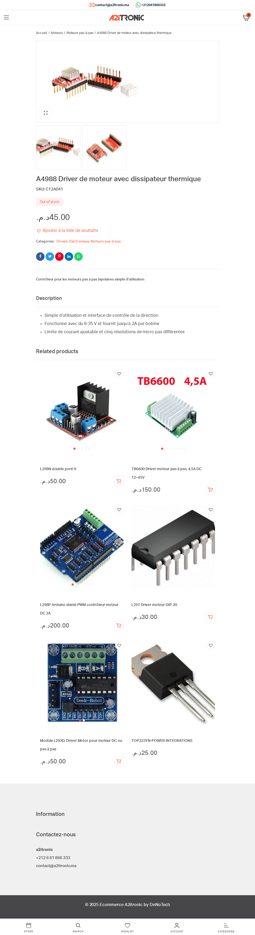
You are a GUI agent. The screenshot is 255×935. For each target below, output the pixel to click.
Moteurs (57, 32)
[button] (45, 113)
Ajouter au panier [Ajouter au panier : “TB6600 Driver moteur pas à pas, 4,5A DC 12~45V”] (210, 490)
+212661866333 (153, 5)
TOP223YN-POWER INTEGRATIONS (161, 741)
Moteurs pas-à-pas (80, 32)
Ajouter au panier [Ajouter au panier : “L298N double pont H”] (118, 482)
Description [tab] (49, 299)
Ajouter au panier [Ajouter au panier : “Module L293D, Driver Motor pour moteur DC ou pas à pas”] (118, 762)
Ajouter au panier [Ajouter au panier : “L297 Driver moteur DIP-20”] (210, 618)
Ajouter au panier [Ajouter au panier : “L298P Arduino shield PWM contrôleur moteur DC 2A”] (118, 626)
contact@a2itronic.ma (112, 5)
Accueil (41, 32)
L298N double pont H (58, 470)
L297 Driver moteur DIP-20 (154, 606)
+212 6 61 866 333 (53, 858)
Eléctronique (79, 242)
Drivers (62, 242)
